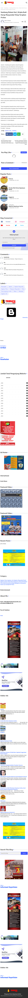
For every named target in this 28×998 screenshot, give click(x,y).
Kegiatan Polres (4, 289)
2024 (14, 388)
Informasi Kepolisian (8, 887)
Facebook (10, 134)
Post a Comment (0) (14, 168)
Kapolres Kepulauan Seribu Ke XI (7, 812)
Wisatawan (21, 291)
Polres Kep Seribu (4, 583)
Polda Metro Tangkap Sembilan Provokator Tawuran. (11, 765)
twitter (22, 225)
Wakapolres (17, 583)
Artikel (3, 348)
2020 (14, 398)
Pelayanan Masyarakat (15, 289)
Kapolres (10, 286)
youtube (8, 225)
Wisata (15, 291)
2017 (14, 406)
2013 (14, 416)
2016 (14, 408)
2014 (14, 413)
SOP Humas (2, 801)
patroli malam (7, 581)
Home (2, 8)
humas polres (23, 583)
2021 (14, 396)
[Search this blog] (10, 853)
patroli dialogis (11, 583)
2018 (14, 403)
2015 (14, 411)
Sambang (6, 8)
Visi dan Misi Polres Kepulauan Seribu (17, 188)
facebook (8, 221)
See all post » (3, 346)
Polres (23, 289)
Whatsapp (19, 134)
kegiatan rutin (8, 130)
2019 (14, 401)
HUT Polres (11, 584)
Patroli (24, 580)
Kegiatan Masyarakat (19, 286)
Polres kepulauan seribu (6, 291)
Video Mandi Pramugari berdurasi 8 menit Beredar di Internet (13, 776)
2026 (14, 383)
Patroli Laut (3, 584)
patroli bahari (24, 581)
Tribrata (2, 709)
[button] (26, 2)
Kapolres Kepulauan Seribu (16, 206)
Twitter (15, 134)
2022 (14, 393)
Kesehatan (4, 359)
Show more (23, 152)
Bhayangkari (4, 286)
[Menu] (2, 2)
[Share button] (22, 134)
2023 (14, 390)
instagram (22, 221)
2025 (14, 385)
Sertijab (7, 584)
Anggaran (11, 197)
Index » (2, 357)
